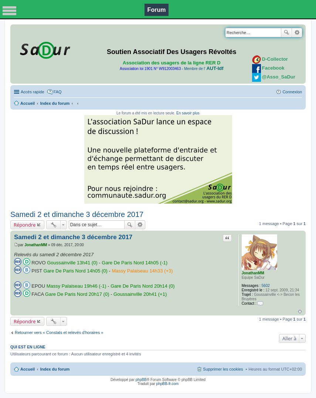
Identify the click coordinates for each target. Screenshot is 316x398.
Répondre (25, 224)
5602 (266, 286)
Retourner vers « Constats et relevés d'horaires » (59, 332)
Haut (300, 312)
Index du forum (54, 103)
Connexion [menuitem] (292, 92)
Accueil (27, 103)
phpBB (141, 380)
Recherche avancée (297, 32)
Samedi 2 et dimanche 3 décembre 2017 (76, 214)
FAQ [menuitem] (58, 92)
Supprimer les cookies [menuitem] (223, 369)
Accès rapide (32, 92)
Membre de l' (203, 69)
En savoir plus (188, 113)
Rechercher (286, 32)
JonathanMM (253, 273)
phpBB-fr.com (167, 384)
